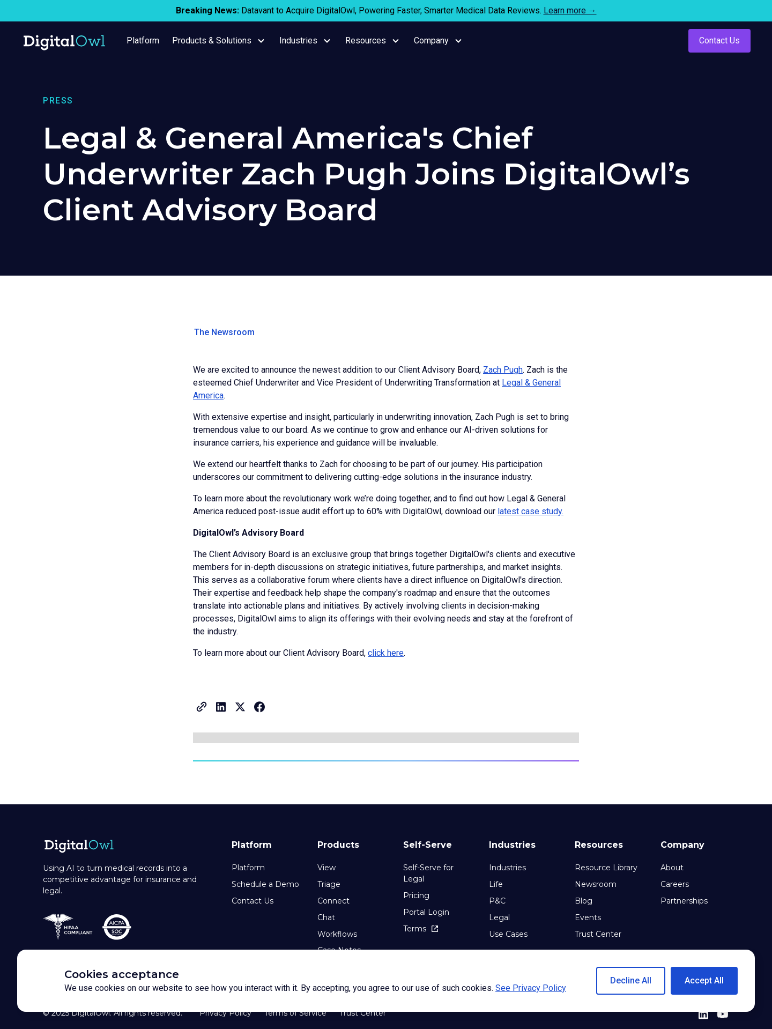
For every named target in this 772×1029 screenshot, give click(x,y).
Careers (674, 884)
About (672, 867)
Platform (248, 867)
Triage (328, 884)
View (326, 867)
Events (588, 917)
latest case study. (530, 511)
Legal (499, 917)
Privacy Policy (225, 1013)
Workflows (337, 934)
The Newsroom (224, 332)
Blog (583, 901)
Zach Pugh (503, 370)
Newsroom (596, 884)
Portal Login (426, 912)
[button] (630, 981)
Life (496, 884)
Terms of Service (295, 1013)
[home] (64, 41)
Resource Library (606, 867)
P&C (497, 901)
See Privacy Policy (530, 988)
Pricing (416, 895)
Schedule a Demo (265, 884)
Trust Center (598, 934)
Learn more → (570, 10)
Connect (333, 901)
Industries (507, 867)
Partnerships (684, 901)
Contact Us (719, 40)
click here (386, 653)
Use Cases (508, 934)
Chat (326, 917)
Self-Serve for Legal (428, 873)
